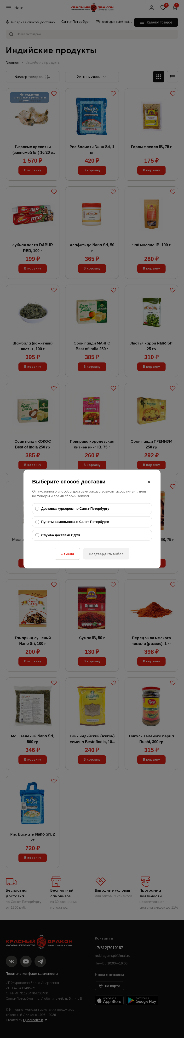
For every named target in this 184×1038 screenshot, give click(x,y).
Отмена (67, 554)
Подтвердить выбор (106, 554)
